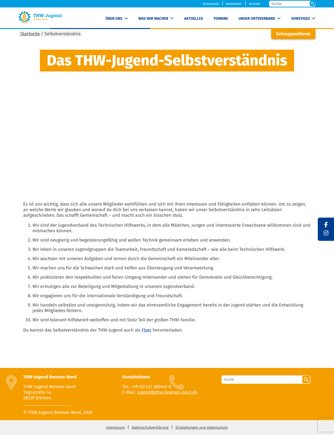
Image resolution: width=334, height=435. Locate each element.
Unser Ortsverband (257, 18)
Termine (220, 18)
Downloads (211, 4)
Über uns (114, 18)
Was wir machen (153, 18)
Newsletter (234, 4)
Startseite (30, 34)
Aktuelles (193, 18)
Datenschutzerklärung (150, 427)
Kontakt (254, 4)
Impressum (115, 427)
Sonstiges (300, 18)
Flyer (146, 330)
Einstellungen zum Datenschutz (201, 427)
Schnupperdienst (293, 34)
